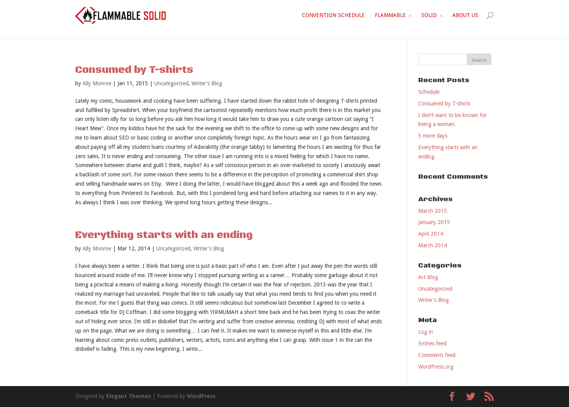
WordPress (201, 396)
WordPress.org (435, 367)
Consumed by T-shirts (134, 70)
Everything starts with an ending (164, 235)
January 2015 (434, 222)
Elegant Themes (128, 396)
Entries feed (432, 343)
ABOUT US (465, 15)
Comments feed (436, 355)
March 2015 (432, 211)
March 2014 (432, 245)
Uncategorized (171, 83)
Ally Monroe (97, 83)
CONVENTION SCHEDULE (333, 15)
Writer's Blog (206, 83)
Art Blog (428, 277)
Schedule (429, 92)
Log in (425, 332)
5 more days (432, 136)
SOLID (429, 15)
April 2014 (430, 234)
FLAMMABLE (390, 15)
